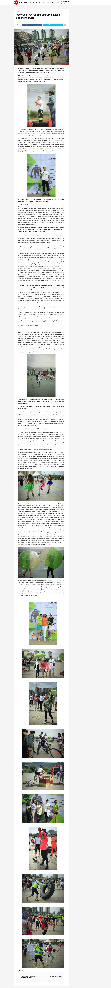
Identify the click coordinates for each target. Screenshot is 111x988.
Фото (57, 2)
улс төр (32, 2)
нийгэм (38, 2)
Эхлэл (25, 2)
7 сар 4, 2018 (28, 21)
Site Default (23, 21)
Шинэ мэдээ (50, 2)
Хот (44, 2)
